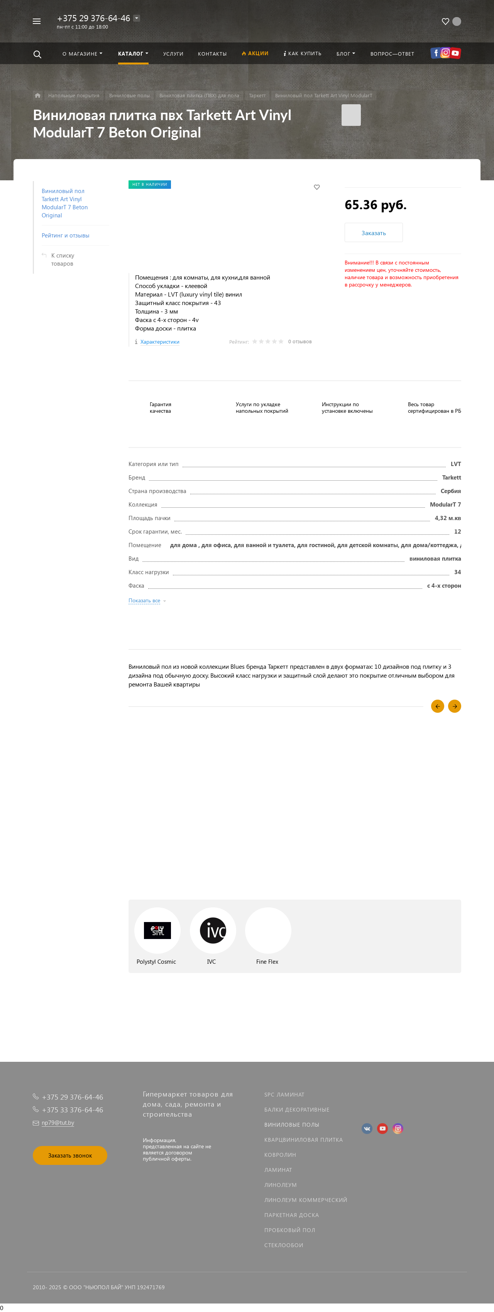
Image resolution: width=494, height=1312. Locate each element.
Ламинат (278, 1169)
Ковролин (280, 1154)
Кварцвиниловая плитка (303, 1139)
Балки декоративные (297, 1109)
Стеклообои (283, 1245)
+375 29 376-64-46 (93, 18)
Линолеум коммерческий (305, 1200)
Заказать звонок (70, 1155)
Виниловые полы (292, 1124)
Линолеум (280, 1184)
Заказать (374, 233)
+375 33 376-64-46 (72, 1109)
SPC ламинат (284, 1094)
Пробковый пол (289, 1230)
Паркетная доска (291, 1215)
